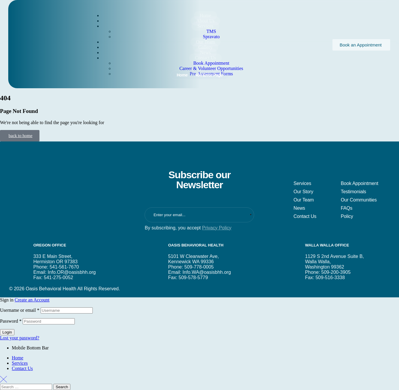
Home (17, 357)
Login (7, 332)
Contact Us (22, 368)
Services (20, 363)
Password (10, 321)
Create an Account (32, 299)
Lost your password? (19, 337)
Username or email (19, 310)
